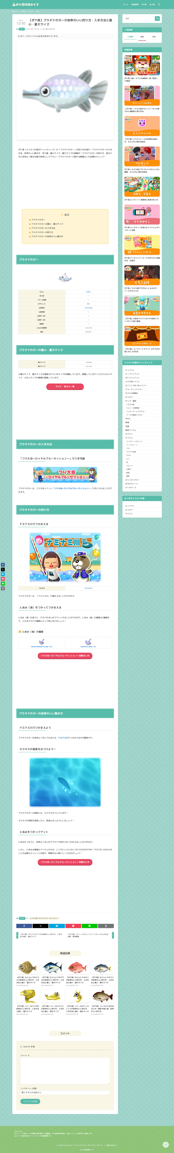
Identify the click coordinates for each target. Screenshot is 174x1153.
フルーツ (131, 499)
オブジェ (130, 457)
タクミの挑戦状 (133, 402)
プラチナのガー (38, 219)
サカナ (22, 29)
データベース (132, 529)
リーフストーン (134, 471)
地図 (130, 509)
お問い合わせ (111, 1145)
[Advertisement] (65, 184)
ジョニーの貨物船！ (135, 422)
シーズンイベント (134, 376)
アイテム (130, 462)
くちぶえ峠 (132, 417)
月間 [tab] (154, 36)
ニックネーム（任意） (29, 1088)
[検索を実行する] (157, 18)
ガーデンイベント (134, 381)
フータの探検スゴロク (136, 431)
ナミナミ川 (88, 308)
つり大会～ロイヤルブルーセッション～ (72, 488)
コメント (25, 1055)
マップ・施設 (132, 412)
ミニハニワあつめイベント (137, 391)
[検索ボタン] (159, 4)
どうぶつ (130, 407)
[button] (24, 926)
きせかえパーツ (133, 524)
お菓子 (130, 504)
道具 (130, 513)
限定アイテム (132, 451)
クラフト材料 (133, 481)
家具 (129, 441)
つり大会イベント (134, 386)
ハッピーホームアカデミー (138, 426)
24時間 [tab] (130, 36)
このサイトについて (65, 1145)
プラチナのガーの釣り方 (42, 232)
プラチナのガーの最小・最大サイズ (47, 224)
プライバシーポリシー (95, 1145)
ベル (130, 476)
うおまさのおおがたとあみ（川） (42, 643)
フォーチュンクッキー (135, 396)
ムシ (130, 490)
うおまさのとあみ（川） (88, 643)
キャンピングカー (134, 518)
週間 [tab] (142, 36)
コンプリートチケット (136, 467)
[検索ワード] (142, 18)
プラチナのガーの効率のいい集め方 (47, 236)
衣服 (129, 446)
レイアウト (131, 371)
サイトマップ (80, 1145)
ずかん (129, 436)
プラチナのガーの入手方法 (43, 228)
